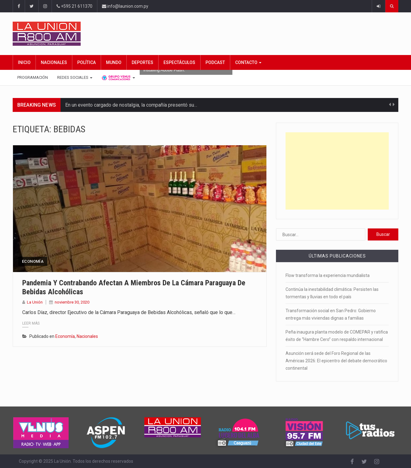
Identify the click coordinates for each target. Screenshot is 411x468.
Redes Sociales (74, 77)
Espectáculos (179, 62)
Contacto (248, 62)
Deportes (142, 62)
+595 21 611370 (74, 6)
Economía (33, 261)
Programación (32, 77)
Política (86, 62)
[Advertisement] (337, 171)
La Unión (35, 302)
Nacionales (54, 62)
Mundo (113, 62)
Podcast (215, 62)
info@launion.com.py (125, 6)
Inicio (24, 62)
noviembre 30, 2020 (72, 302)
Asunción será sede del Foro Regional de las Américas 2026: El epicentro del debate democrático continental (336, 361)
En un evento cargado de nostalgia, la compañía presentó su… (131, 105)
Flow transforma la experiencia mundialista (328, 275)
